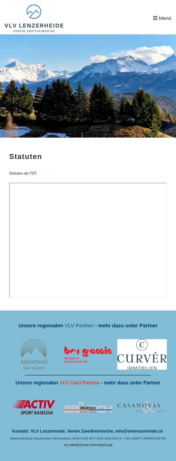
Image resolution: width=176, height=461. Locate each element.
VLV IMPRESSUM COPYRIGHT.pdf (88, 445)
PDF (33, 173)
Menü (162, 18)
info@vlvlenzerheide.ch (139, 431)
